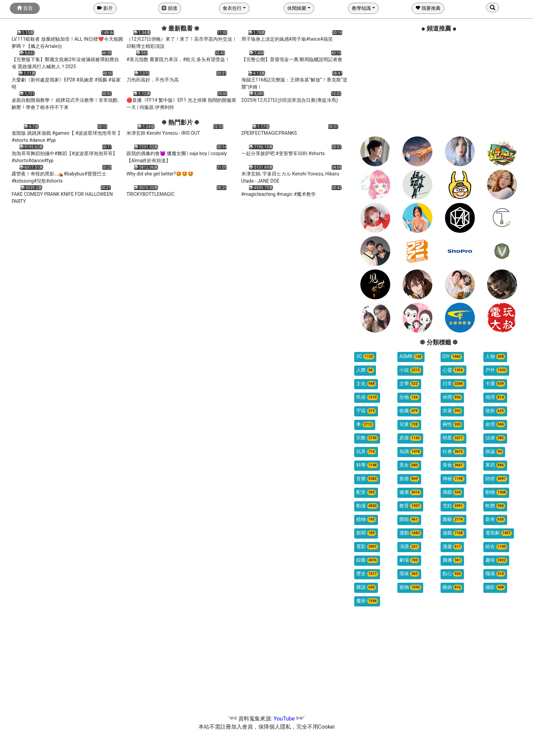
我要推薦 (427, 8)
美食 (453, 465)
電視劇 (498, 533)
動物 (496, 492)
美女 (409, 465)
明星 (453, 438)
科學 (367, 465)
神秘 (453, 479)
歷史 (367, 574)
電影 (367, 546)
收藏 (409, 411)
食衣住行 (232, 8)
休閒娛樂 (296, 8)
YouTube (284, 718)
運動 (410, 533)
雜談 (366, 587)
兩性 (452, 424)
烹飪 (453, 506)
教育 (410, 506)
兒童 (409, 424)
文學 (409, 384)
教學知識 (361, 8)
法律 (495, 438)
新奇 (495, 519)
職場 (495, 574)
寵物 (410, 587)
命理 (495, 424)
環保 (409, 574)
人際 (365, 370)
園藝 (453, 519)
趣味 (496, 560)
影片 (105, 8)
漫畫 (452, 546)
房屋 (410, 438)
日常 (453, 384)
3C (365, 356)
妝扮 (495, 411)
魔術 (367, 601)
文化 (366, 384)
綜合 (496, 546)
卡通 (495, 384)
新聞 (366, 533)
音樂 (367, 479)
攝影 (495, 587)
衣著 (452, 411)
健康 (410, 492)
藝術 (452, 587)
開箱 (409, 519)
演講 (409, 546)
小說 (410, 370)
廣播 (452, 560)
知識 (410, 451)
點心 (452, 574)
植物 (366, 519)
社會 (453, 451)
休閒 (452, 397)
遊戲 (453, 533)
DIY (452, 356)
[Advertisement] (439, 83)
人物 (495, 356)
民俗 (367, 397)
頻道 (169, 8)
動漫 (367, 506)
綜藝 (367, 560)
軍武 (495, 465)
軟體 (495, 506)
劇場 (409, 560)
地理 (495, 397)
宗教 (367, 438)
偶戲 (452, 492)
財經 (496, 479)
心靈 (453, 370)
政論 (494, 451)
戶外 (496, 370)
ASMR (411, 356)
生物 (409, 397)
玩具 (366, 451)
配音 (366, 492)
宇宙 (366, 411)
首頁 (24, 8)
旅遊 (409, 479)
